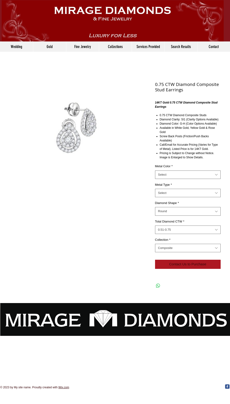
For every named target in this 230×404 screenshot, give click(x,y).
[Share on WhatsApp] (158, 286)
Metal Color (164, 166)
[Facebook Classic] (227, 386)
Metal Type (163, 184)
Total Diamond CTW (169, 221)
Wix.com (63, 387)
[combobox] (188, 174)
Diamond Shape (167, 203)
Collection (163, 239)
